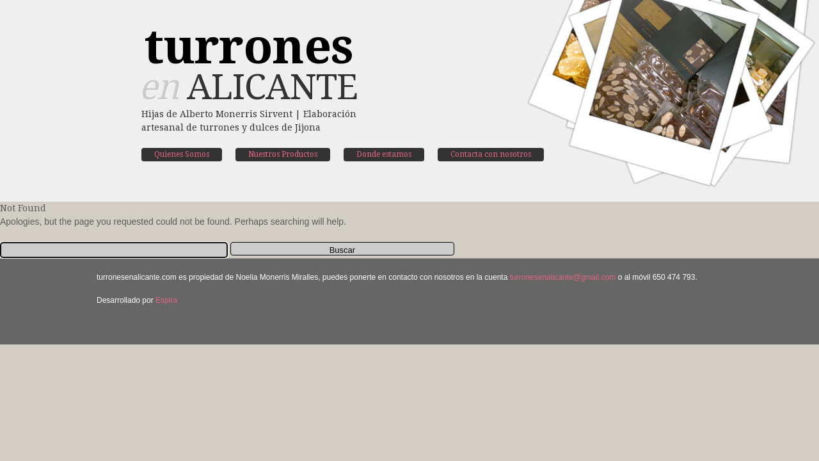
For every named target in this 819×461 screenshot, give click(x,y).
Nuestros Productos (282, 154)
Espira (166, 300)
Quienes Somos (181, 154)
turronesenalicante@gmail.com (563, 277)
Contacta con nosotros (490, 154)
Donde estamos (383, 154)
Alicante (248, 67)
